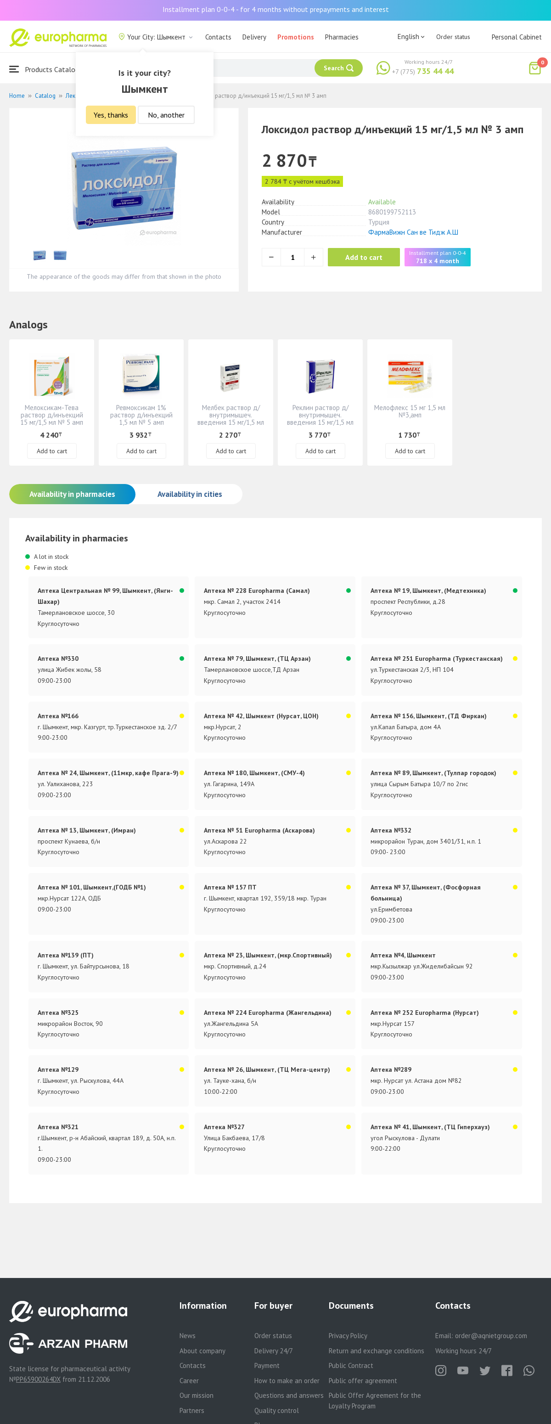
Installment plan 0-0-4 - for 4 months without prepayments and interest (276, 9)
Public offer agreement (363, 1380)
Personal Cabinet (517, 37)
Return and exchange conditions (376, 1350)
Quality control (276, 1410)
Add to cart (364, 257)
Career (189, 1380)
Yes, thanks (111, 114)
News (188, 1335)
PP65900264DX (38, 1379)
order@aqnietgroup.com (491, 1335)
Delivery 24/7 (273, 1350)
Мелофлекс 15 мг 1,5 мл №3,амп (409, 411)
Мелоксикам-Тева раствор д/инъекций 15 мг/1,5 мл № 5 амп (51, 415)
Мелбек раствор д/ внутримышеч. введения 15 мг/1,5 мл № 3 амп (230, 418)
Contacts (218, 37)
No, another (166, 114)
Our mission (197, 1395)
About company (202, 1350)
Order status (453, 37)
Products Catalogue (47, 69)
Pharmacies (342, 37)
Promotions (295, 37)
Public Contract (351, 1365)
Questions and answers (289, 1395)
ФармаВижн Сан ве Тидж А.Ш (413, 232)
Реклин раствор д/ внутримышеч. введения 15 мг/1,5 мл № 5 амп (320, 418)
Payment (267, 1365)
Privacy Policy (348, 1335)
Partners (192, 1410)
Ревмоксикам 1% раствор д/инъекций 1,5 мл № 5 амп (141, 415)
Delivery (254, 37)
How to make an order (287, 1380)
